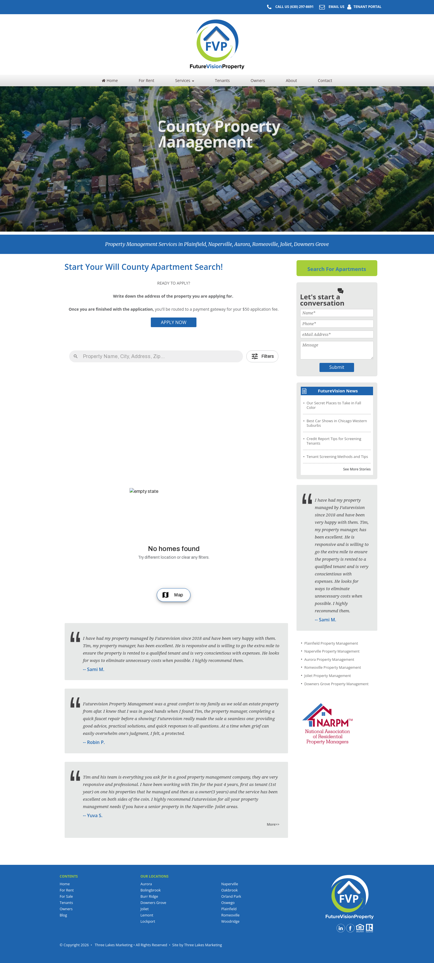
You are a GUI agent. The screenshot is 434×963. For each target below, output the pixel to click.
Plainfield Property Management (331, 643)
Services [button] (184, 80)
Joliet (145, 909)
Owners (258, 80)
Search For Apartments (337, 269)
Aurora (146, 884)
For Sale (66, 896)
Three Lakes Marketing (203, 945)
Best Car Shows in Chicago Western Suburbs (337, 423)
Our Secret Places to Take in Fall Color (334, 405)
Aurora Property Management (329, 659)
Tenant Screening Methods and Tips (337, 456)
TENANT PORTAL (363, 6)
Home (110, 80)
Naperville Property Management (332, 651)
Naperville (229, 884)
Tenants (222, 80)
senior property (163, 806)
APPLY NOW (173, 322)
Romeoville (230, 915)
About (291, 80)
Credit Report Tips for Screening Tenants (334, 441)
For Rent (146, 80)
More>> (273, 824)
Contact (325, 80)
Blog (63, 915)
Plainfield (229, 909)
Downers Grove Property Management (336, 684)
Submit (336, 367)
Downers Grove (153, 902)
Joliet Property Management (327, 675)
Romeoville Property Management (332, 667)
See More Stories (357, 469)
